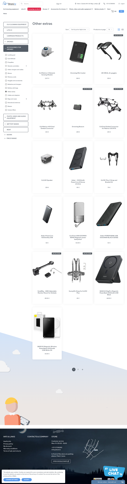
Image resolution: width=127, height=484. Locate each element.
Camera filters (12, 110)
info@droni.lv (56, 450)
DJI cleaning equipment (11, 9)
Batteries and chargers (14, 84)
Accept (26, 479)
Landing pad (11, 55)
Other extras (11, 92)
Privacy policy (8, 444)
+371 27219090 (109, 3)
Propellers (11, 62)
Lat (60, 3)
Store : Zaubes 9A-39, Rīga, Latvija (87, 3)
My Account (7, 446)
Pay (121, 11)
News (5, 13)
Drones (45, 9)
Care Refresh (11, 58)
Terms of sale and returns (12, 451)
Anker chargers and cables (15, 69)
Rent (108, 9)
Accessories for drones (58, 9)
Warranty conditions (10, 449)
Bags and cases (12, 99)
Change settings (12, 479)
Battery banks (99, 9)
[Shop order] (79, 29)
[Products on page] (110, 29)
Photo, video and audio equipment (80, 9)
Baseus (10, 106)
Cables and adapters (14, 95)
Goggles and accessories (15, 80)
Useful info (7, 441)
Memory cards (12, 77)
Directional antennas (14, 102)
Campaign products (34, 9)
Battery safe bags (13, 88)
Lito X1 (23, 9)
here (14, 476)
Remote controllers (13, 66)
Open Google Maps (61, 461)
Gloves (10, 73)
